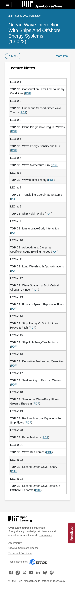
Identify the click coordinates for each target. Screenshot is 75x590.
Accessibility (15, 543)
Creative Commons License (23, 548)
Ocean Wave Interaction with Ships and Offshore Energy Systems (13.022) (34, 33)
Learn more (45, 535)
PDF (28, 93)
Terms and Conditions (20, 553)
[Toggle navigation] (7, 5)
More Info (62, 56)
